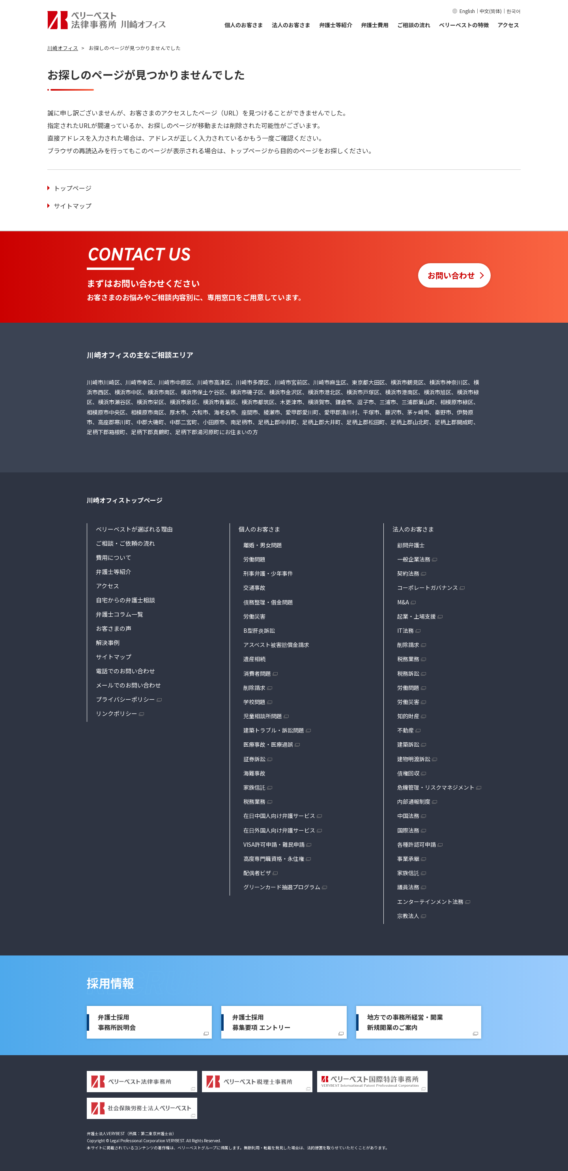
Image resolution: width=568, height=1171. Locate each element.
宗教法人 (408, 916)
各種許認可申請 (416, 844)
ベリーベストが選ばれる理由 (134, 529)
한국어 (513, 10)
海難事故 (254, 773)
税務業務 (254, 801)
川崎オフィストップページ (125, 500)
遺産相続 (254, 659)
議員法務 (408, 887)
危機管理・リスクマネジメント (436, 787)
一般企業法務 (413, 559)
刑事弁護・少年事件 (268, 573)
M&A (403, 602)
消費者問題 (257, 673)
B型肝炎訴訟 (259, 630)
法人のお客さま (291, 25)
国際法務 (408, 830)
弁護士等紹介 (335, 25)
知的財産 (408, 716)
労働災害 (254, 616)
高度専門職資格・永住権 (273, 858)
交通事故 (254, 587)
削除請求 (254, 687)
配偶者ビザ (257, 873)
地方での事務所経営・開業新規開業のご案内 (405, 1022)
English (467, 10)
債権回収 (408, 773)
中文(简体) (491, 10)
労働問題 (254, 559)
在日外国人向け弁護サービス (279, 830)
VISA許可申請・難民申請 (274, 844)
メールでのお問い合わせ (128, 685)
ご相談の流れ (413, 25)
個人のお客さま (243, 25)
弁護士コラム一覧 (119, 614)
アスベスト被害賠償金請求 (276, 645)
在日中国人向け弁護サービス (279, 816)
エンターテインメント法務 (430, 901)
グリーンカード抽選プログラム (281, 887)
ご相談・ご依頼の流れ (125, 543)
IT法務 (405, 630)
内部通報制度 (413, 801)
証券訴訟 (254, 759)
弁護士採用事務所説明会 (117, 1022)
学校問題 (254, 702)
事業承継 (408, 858)
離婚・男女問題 (262, 545)
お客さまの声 (113, 628)
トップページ (73, 188)
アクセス (508, 25)
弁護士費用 (375, 25)
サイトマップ (73, 205)
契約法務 (408, 573)
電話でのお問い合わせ (125, 671)
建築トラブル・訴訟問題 (273, 730)
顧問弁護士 (411, 545)
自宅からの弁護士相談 (125, 600)
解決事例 (108, 642)
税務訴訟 (408, 673)
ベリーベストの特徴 (464, 25)
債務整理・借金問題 (268, 602)
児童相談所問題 (262, 716)
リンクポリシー (116, 713)
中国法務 (408, 816)
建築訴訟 (408, 744)
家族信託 (254, 787)
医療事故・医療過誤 (268, 744)
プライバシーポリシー (125, 699)
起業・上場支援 (416, 616)
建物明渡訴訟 (413, 759)
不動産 (405, 730)
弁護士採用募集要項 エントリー (261, 1022)
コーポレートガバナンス (427, 587)
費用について (113, 557)
